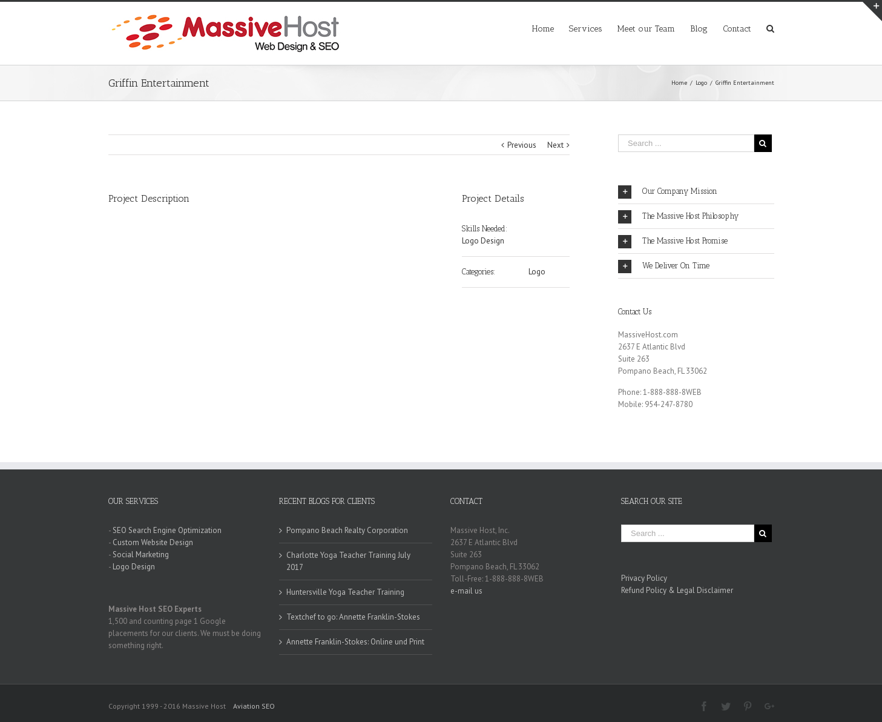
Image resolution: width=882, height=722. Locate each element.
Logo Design (483, 241)
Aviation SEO (254, 705)
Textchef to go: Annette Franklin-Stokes (353, 617)
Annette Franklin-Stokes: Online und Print (355, 642)
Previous (521, 145)
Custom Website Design (153, 542)
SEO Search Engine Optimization (167, 530)
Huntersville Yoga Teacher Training (345, 592)
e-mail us (466, 591)
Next (555, 145)
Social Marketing (141, 554)
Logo (536, 272)
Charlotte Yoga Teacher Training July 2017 (348, 561)
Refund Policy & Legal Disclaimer (677, 590)
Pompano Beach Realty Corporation (347, 530)
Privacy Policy (644, 578)
